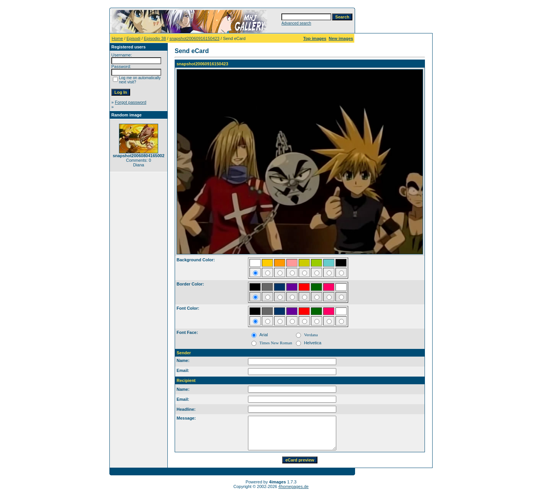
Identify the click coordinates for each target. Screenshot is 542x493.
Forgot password (130, 102)
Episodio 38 (155, 38)
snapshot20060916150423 (194, 38)
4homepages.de (293, 486)
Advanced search (296, 23)
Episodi (133, 38)
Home (117, 38)
